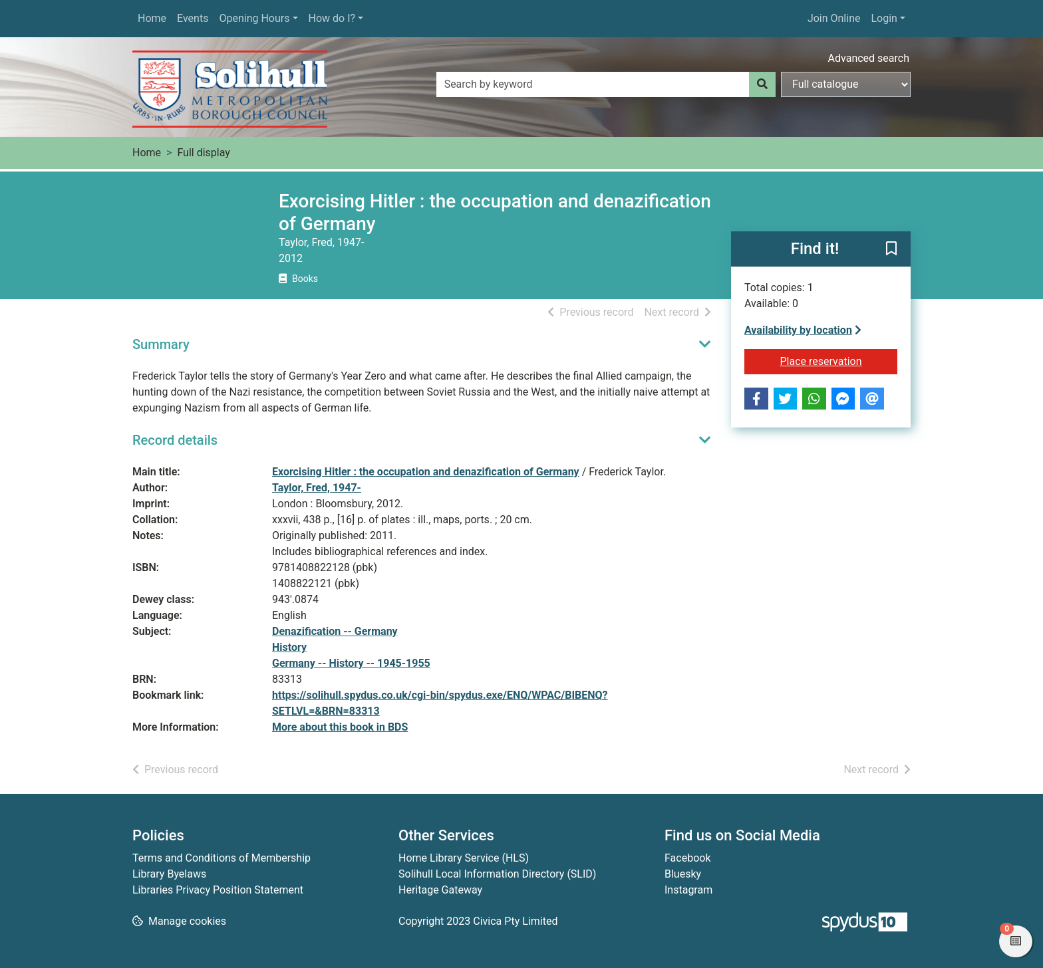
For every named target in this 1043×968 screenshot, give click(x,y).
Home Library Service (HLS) (463, 858)
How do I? (332, 18)
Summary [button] (161, 344)
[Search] (762, 84)
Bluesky (683, 874)
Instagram (688, 890)
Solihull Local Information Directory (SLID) (497, 874)
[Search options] (846, 84)
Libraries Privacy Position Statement (217, 890)
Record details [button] (175, 440)
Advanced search (868, 58)
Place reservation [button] (839, 360)
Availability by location (802, 330)
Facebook (687, 858)
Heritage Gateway (440, 890)
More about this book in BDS (340, 727)
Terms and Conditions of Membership (221, 858)
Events (192, 18)
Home (152, 18)
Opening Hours (254, 18)
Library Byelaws (169, 874)
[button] (891, 250)
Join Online (834, 18)
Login (884, 18)
